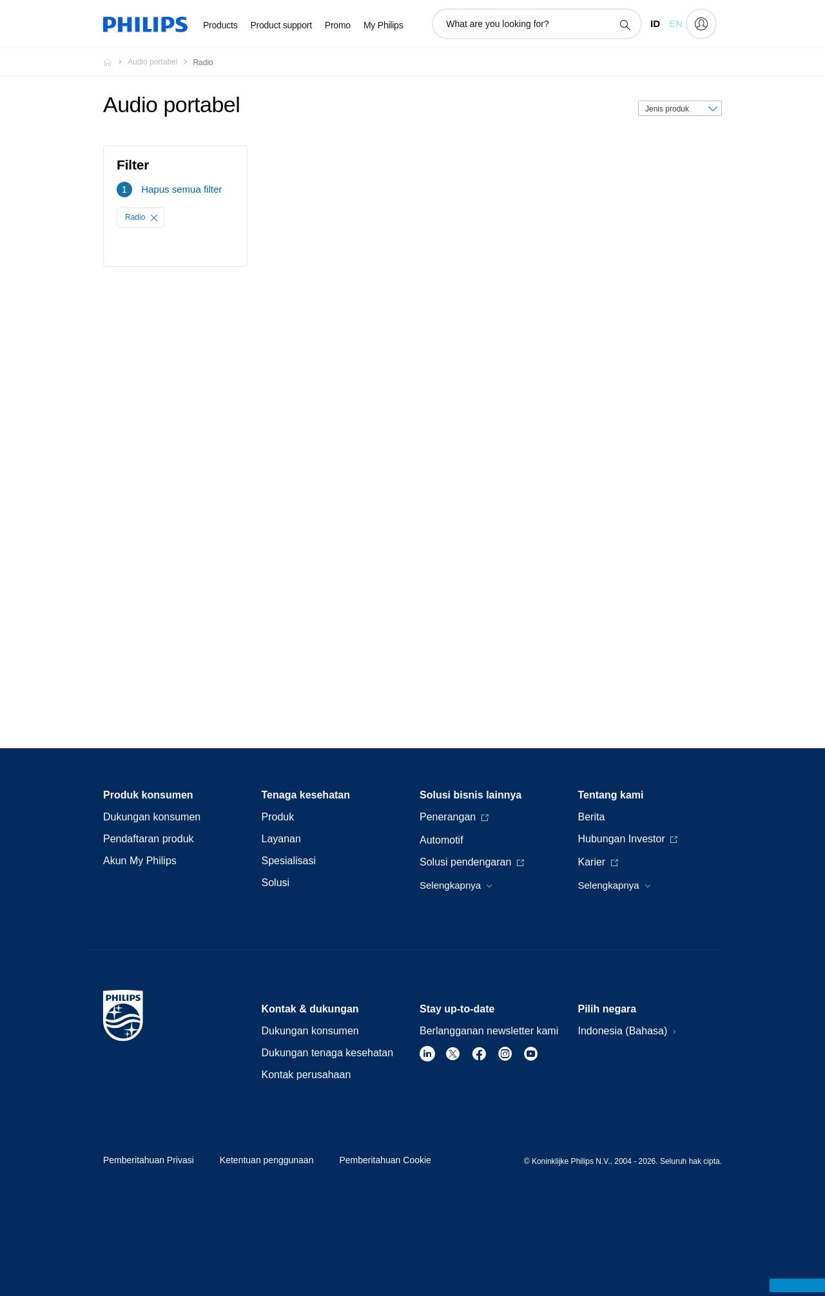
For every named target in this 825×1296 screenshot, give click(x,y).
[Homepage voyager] (115, 62)
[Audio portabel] (160, 62)
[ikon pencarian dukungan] (624, 24)
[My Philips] (701, 23)
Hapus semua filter (181, 189)
